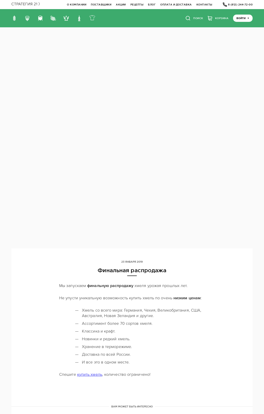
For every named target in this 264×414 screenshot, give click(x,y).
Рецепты (137, 4)
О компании (76, 4)
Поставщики (101, 4)
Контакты (204, 4)
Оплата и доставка (176, 4)
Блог (152, 4)
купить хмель (89, 374)
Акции (121, 4)
